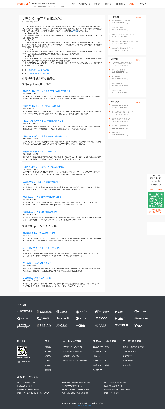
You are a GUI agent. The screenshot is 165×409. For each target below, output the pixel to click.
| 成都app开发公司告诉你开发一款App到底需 (33, 393)
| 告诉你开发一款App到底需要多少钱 (117, 389)
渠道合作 (108, 4)
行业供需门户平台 (129, 351)
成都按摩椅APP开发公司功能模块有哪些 (41, 182)
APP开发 (75, 31)
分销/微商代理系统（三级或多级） (75, 361)
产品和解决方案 (84, 4)
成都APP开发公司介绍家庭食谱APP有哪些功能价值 (46, 91)
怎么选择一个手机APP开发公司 (37, 263)
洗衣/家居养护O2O (99, 361)
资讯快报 (132, 4)
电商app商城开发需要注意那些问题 (122, 112)
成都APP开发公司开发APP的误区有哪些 (41, 106)
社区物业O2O (98, 370)
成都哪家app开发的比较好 (120, 105)
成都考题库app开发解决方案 (39, 70)
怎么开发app (116, 77)
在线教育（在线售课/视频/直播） (134, 347)
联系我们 (48, 370)
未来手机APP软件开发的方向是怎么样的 (41, 248)
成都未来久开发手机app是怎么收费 (39, 233)
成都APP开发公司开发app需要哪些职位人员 (43, 121)
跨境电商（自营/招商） (71, 356)
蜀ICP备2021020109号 (82, 405)
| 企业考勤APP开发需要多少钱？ (72, 386)
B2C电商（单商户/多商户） (73, 347)
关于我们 (143, 4)
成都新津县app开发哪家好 (120, 126)
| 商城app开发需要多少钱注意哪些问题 (74, 393)
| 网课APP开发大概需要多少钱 (28, 389)
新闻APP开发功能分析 (119, 70)
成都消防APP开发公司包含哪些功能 (39, 151)
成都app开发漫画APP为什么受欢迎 (122, 48)
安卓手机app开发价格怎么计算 (37, 278)
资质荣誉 (48, 356)
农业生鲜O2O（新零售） (102, 347)
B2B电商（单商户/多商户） (73, 351)
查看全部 (138, 18)
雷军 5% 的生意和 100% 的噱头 (121, 21)
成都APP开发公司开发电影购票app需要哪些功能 (45, 136)
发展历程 (48, 351)
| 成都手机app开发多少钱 (26, 382)
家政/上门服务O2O (99, 351)
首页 (73, 4)
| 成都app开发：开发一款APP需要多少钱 (75, 382)
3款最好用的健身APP (118, 27)
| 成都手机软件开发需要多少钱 (115, 382)
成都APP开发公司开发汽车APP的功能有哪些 (43, 167)
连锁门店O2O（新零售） (102, 365)
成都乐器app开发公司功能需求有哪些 (40, 212)
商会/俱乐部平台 (129, 365)
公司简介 (48, 365)
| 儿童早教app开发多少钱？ (114, 386)
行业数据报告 (120, 4)
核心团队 (48, 347)
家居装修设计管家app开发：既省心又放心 (125, 41)
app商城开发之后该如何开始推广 (40, 73)
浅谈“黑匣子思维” (117, 83)
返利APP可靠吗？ (117, 90)
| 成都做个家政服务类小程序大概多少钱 (75, 389)
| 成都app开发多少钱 (24, 386)
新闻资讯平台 (128, 356)
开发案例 (97, 4)
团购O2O (96, 356)
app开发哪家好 (116, 132)
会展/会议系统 (128, 361)
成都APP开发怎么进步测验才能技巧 (123, 34)
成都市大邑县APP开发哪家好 (121, 119)
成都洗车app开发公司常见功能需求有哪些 (42, 197)
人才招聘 (48, 361)
